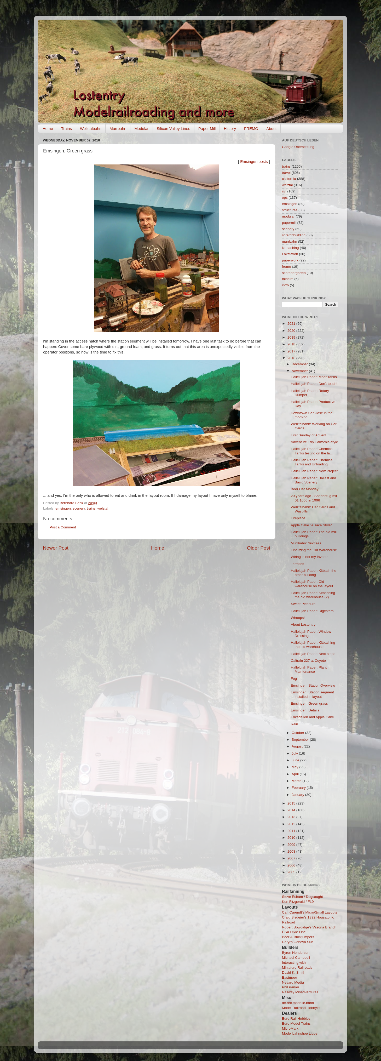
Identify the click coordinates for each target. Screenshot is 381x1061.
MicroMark (290, 1028)
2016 (291, 358)
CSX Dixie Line (294, 932)
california (289, 179)
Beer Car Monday (305, 489)
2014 (291, 810)
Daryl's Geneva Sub (297, 942)
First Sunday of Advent (308, 435)
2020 (291, 331)
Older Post (258, 548)
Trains (66, 128)
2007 (291, 858)
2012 (291, 824)
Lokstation (290, 254)
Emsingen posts (254, 161)
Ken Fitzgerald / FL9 (298, 902)
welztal (102, 508)
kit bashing (290, 248)
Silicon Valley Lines (173, 128)
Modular (141, 128)
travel (286, 173)
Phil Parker (290, 987)
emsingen (63, 508)
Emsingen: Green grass (309, 703)
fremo (286, 267)
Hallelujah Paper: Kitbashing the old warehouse (313, 645)
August (298, 746)
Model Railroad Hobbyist (301, 1008)
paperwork (290, 260)
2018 (291, 344)
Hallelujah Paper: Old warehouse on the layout (312, 584)
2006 (291, 865)
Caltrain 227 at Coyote (308, 661)
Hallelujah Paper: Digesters (312, 611)
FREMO (251, 128)
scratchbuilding (293, 235)
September (301, 739)
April (296, 774)
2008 (291, 851)
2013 (291, 817)
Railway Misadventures (300, 992)
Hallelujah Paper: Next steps (313, 654)
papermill (289, 223)
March (297, 781)
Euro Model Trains (296, 1023)
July (295, 753)
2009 (291, 845)
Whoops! (298, 618)
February (299, 788)
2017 (291, 351)
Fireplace (298, 518)
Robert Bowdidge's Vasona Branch (309, 927)
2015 (291, 803)
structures (289, 210)
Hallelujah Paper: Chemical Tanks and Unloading (312, 462)
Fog (294, 679)
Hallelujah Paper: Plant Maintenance (309, 669)
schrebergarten (294, 273)
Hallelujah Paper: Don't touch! (314, 384)
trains (91, 508)
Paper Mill (207, 128)
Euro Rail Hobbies (296, 1018)
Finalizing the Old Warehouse (314, 550)
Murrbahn (117, 128)
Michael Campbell (296, 958)
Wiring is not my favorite (309, 557)
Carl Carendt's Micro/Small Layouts (309, 912)
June (296, 760)
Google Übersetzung (298, 147)
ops (285, 197)
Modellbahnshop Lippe (299, 1033)
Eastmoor (289, 977)
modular (288, 216)
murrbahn (289, 241)
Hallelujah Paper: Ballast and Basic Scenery (313, 480)
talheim (287, 279)
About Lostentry (303, 624)
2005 (291, 872)
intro (285, 285)
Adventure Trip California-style (314, 442)
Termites (297, 564)
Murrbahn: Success (306, 543)
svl (284, 191)
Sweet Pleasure (303, 604)
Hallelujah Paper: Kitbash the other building (313, 573)
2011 (291, 831)
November (300, 371)
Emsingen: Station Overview (313, 685)
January (298, 795)
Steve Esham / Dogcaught (302, 897)
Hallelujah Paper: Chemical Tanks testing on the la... (312, 451)
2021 (291, 324)
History (230, 128)
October (298, 733)
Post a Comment (63, 527)
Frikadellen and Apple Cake (312, 717)
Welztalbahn (90, 128)
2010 (291, 838)
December (300, 364)
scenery (79, 508)
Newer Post (55, 548)
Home (48, 128)
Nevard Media (293, 982)
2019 (291, 337)
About (271, 128)
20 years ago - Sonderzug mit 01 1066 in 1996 (314, 498)
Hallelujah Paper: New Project (314, 471)
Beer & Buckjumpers (298, 937)
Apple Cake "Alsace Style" (311, 525)
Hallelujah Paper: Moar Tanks (314, 377)
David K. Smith (293, 972)
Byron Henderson (295, 953)
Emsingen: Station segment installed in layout (312, 694)
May (295, 767)
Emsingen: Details (305, 710)
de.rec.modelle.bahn (298, 1003)
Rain (294, 724)
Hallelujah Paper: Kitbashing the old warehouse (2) (313, 595)
